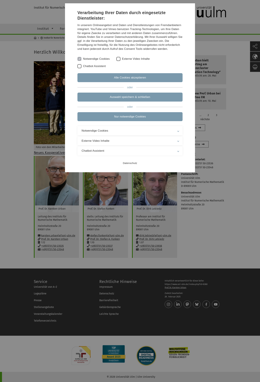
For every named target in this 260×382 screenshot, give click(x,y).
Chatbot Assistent (94, 66)
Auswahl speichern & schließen (130, 97)
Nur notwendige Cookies (130, 116)
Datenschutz (130, 163)
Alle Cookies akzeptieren (130, 77)
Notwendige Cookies (96, 58)
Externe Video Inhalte (136, 58)
